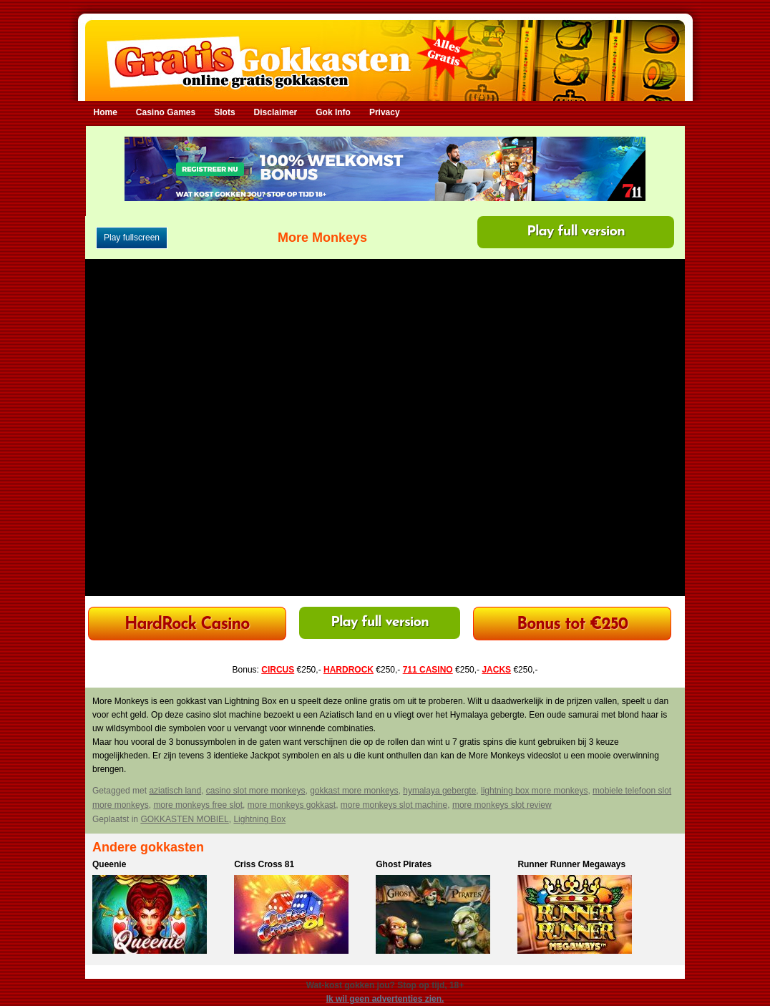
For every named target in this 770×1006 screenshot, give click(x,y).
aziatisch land (175, 791)
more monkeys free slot (198, 805)
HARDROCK (348, 670)
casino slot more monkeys (256, 791)
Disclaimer (276, 112)
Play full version (576, 232)
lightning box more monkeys (534, 791)
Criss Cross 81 (264, 864)
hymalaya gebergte (439, 791)
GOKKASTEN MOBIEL (184, 819)
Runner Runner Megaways (571, 864)
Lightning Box (259, 819)
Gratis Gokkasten (385, 50)
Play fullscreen (132, 238)
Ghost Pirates (404, 864)
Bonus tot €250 (572, 625)
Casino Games (165, 112)
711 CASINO (428, 670)
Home (105, 112)
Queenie (109, 864)
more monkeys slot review (502, 805)
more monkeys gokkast (292, 805)
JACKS (496, 670)
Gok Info (333, 112)
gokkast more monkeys (354, 791)
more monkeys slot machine (394, 805)
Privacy (384, 112)
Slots (224, 112)
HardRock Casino (187, 625)
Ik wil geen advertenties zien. (385, 999)
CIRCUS (277, 670)
